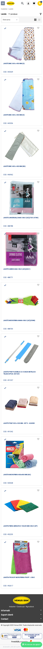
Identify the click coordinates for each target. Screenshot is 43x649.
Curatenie (4, 9)
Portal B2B (15, 642)
